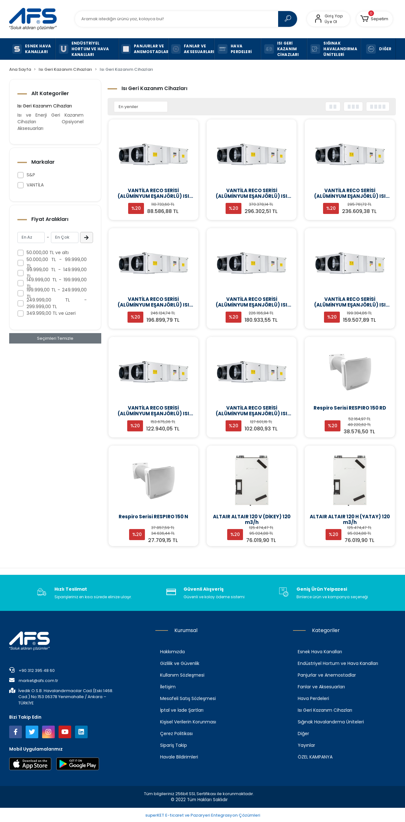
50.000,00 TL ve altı (48, 252)
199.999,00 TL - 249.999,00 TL (57, 293)
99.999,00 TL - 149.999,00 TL (57, 272)
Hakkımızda (172, 651)
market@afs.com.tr (33, 680)
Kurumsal (185, 630)
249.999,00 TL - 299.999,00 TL (57, 303)
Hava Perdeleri (313, 698)
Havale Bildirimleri (179, 757)
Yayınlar (306, 745)
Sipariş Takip (173, 745)
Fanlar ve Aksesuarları (321, 687)
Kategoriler (326, 630)
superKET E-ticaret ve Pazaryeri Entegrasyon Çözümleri (202, 815)
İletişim (168, 687)
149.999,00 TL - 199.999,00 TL (57, 283)
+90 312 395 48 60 (32, 670)
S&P (31, 175)
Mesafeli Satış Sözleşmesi (188, 698)
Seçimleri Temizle (55, 338)
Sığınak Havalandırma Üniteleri (331, 722)
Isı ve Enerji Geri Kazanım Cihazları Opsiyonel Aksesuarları (50, 121)
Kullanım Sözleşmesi (182, 675)
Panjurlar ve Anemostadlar (327, 675)
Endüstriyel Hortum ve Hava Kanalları (338, 663)
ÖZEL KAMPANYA (315, 757)
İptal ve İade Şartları (181, 710)
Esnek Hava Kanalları (320, 651)
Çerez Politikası (176, 733)
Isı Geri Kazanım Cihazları (44, 106)
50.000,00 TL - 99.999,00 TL (57, 262)
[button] (374, 19)
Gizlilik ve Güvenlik (179, 663)
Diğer (303, 733)
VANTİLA (35, 185)
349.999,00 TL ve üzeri (51, 313)
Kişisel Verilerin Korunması (188, 722)
